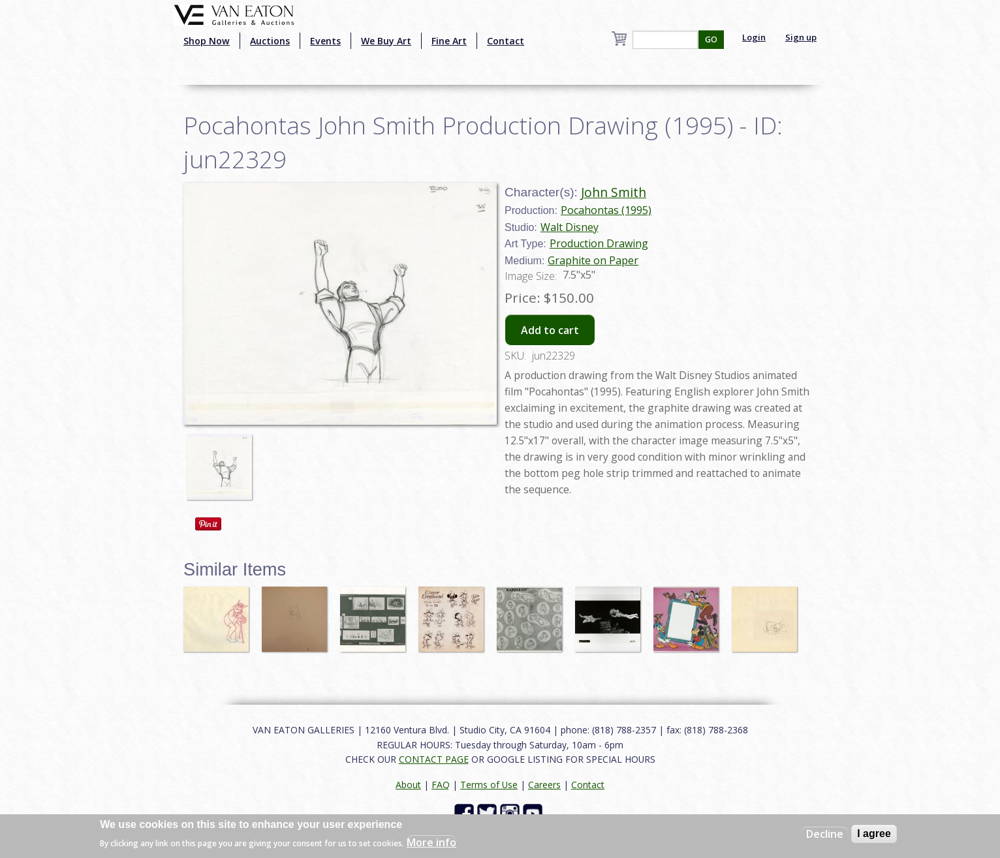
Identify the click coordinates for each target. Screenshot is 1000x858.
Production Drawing (599, 243)
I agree (874, 833)
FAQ (440, 784)
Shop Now (206, 41)
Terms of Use (489, 784)
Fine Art (449, 41)
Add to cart (550, 330)
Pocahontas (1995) (606, 210)
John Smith (613, 192)
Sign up (801, 37)
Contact (505, 41)
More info (431, 842)
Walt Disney (569, 227)
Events (325, 41)
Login (754, 37)
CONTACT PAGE (434, 759)
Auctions (270, 41)
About (408, 784)
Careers (544, 784)
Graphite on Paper (593, 260)
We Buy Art (386, 41)
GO (711, 39)
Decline (824, 834)
